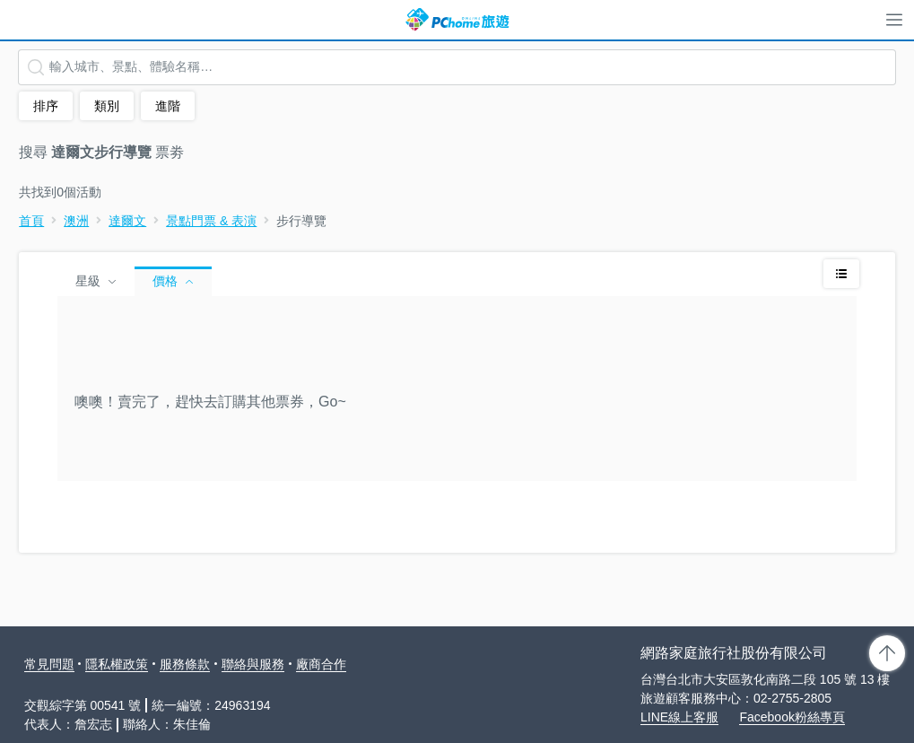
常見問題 (49, 664)
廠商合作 (321, 664)
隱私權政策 (116, 664)
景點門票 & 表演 (211, 221)
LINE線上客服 (679, 717)
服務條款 (185, 664)
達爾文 (127, 221)
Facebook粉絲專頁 (791, 717)
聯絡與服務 (253, 664)
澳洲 (76, 221)
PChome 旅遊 (457, 19)
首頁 (31, 221)
